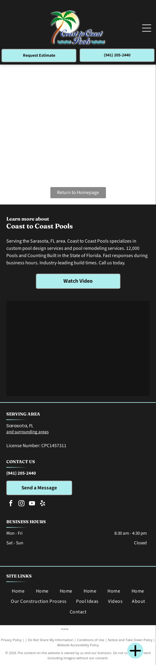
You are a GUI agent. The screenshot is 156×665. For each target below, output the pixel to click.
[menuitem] (18, 591)
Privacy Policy (11, 640)
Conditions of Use (90, 640)
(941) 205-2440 (21, 473)
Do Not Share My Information (50, 640)
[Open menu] (146, 28)
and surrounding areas (27, 432)
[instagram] (21, 504)
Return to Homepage (78, 192)
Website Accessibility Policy (78, 645)
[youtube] (32, 504)
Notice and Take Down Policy (130, 640)
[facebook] (10, 504)
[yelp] (42, 504)
